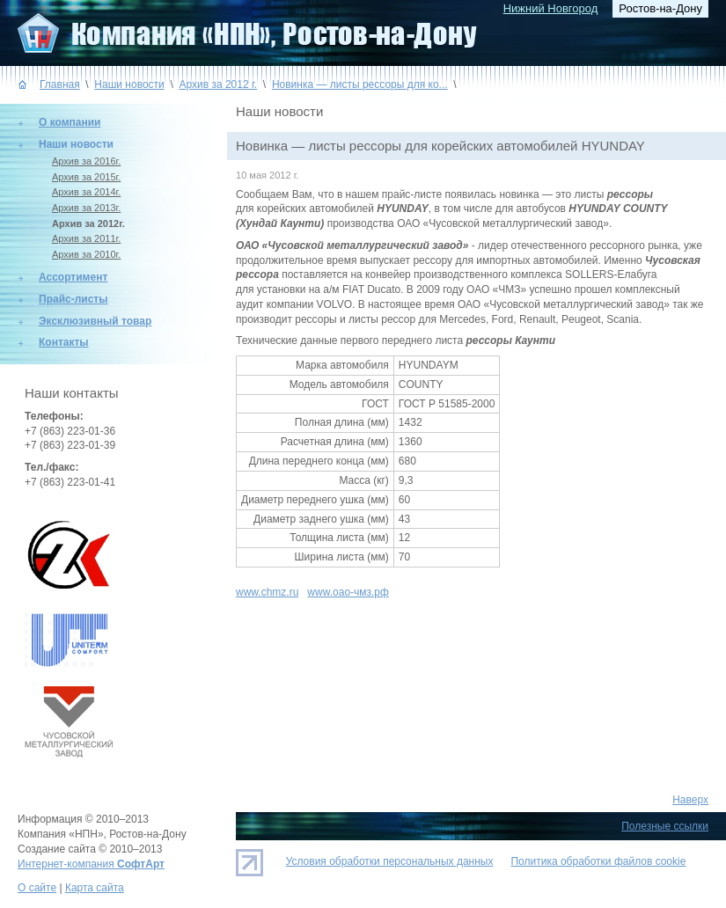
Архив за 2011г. (86, 238)
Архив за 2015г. (86, 177)
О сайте (37, 888)
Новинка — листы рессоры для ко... (360, 84)
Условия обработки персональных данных (390, 861)
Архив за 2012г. (88, 223)
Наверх (690, 800)
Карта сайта (94, 888)
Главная (60, 84)
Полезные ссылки (664, 826)
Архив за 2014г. (86, 192)
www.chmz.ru (267, 592)
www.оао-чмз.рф (347, 592)
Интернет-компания (91, 864)
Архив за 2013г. (86, 207)
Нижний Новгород (550, 8)
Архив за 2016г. (86, 161)
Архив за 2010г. (86, 254)
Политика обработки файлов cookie (598, 861)
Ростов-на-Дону (660, 8)
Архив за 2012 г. (218, 84)
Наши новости (129, 84)
